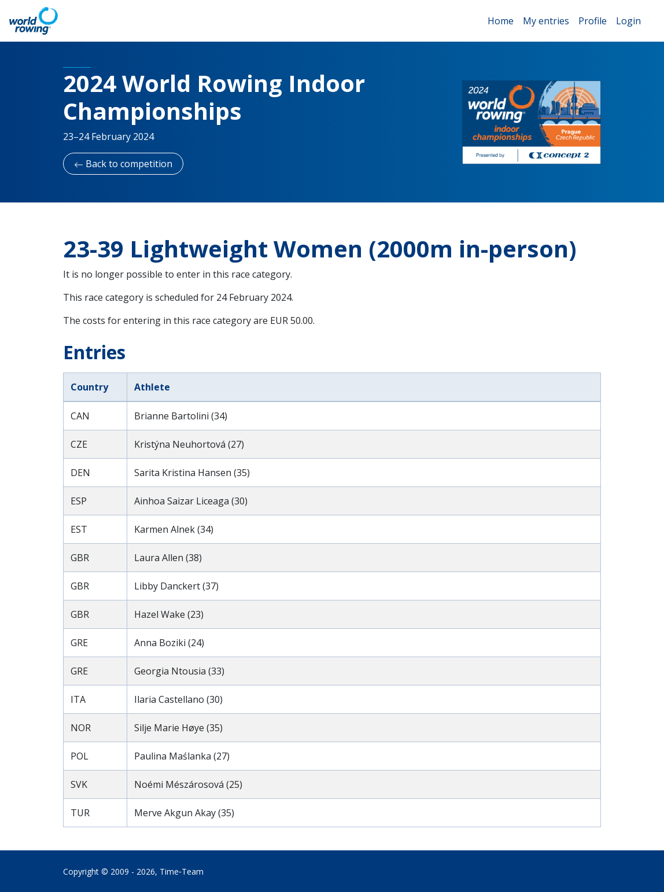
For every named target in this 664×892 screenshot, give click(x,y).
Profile (592, 20)
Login (628, 20)
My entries (546, 20)
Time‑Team (182, 871)
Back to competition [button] (123, 163)
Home (501, 20)
